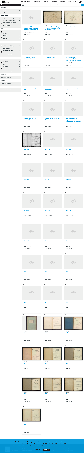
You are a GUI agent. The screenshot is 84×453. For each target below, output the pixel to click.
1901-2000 (5, 37)
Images (4, 10)
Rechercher (37, 1)
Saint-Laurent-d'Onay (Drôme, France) (11, 46)
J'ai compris (46, 449)
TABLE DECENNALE (7, 68)
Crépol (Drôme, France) (7, 48)
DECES (4, 64)
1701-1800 (5, 33)
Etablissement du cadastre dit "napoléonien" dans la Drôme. (15, 22)
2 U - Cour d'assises (6, 25)
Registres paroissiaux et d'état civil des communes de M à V (15, 18)
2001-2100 (5, 38)
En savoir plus (37, 449)
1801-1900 (5, 35)
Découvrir (45, 1)
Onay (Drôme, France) (7, 45)
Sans (4, 12)
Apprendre (54, 1)
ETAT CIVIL (5, 61)
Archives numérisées (25, 1)
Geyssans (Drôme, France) (8, 50)
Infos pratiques (72, 1)
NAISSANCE (5, 66)
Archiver (62, 1)
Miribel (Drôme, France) (7, 52)
